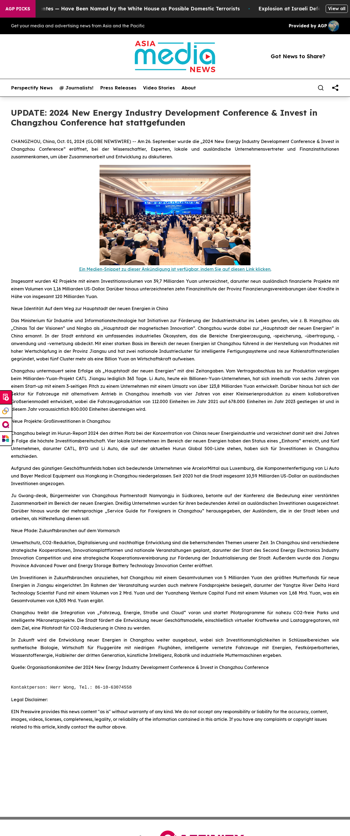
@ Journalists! (76, 88)
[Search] (320, 87)
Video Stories (159, 88)
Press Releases (118, 88)
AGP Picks (17, 8)
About (189, 88)
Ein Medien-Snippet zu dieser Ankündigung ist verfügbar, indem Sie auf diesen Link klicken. (175, 269)
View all (336, 8)
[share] (335, 88)
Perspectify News (32, 88)
